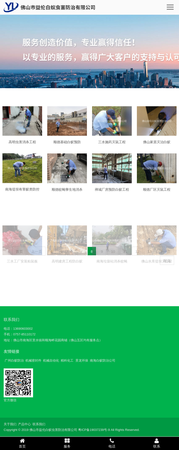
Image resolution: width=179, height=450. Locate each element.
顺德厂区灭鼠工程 (156, 193)
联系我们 (11, 319)
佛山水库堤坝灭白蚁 (156, 275)
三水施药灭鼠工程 (112, 145)
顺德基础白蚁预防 (67, 145)
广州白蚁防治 (14, 360)
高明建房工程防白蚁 (67, 275)
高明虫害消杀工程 (22, 145)
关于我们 (10, 424)
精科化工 (67, 360)
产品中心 (24, 424)
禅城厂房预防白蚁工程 (112, 193)
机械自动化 (51, 360)
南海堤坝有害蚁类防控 (22, 192)
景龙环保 (81, 360)
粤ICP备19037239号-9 (94, 430)
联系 (156, 443)
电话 (112, 443)
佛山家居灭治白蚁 (156, 145)
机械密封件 (33, 360)
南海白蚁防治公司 (102, 360)
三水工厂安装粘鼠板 (22, 275)
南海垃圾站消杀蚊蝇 (111, 275)
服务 (67, 443)
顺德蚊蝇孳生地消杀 (67, 193)
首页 (22, 443)
